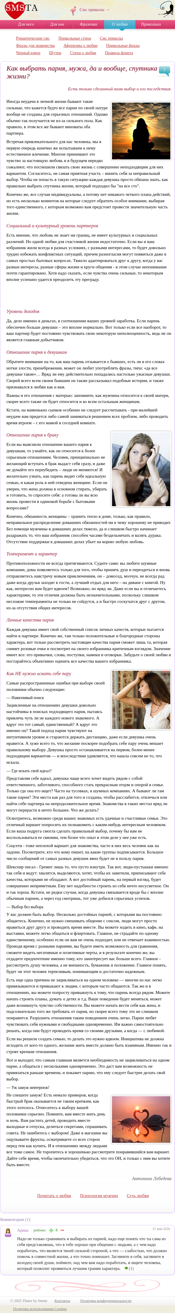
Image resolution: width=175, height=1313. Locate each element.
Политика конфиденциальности (105, 1300)
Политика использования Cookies (40, 1309)
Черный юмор (28, 53)
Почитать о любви (54, 1195)
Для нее (57, 24)
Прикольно (151, 24)
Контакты (62, 1300)
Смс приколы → (95, 9)
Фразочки (88, 24)
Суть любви (138, 1195)
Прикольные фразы (123, 45)
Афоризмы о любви (80, 45)
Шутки (55, 53)
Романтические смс (33, 38)
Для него (26, 24)
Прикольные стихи (74, 38)
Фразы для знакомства (35, 45)
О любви (119, 24)
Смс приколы (111, 38)
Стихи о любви (83, 53)
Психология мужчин (99, 1195)
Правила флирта (119, 53)
